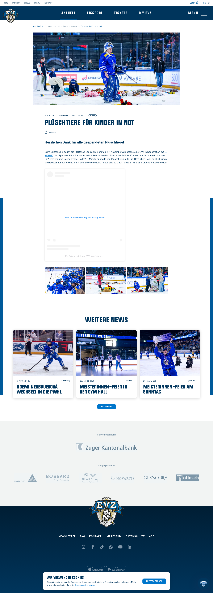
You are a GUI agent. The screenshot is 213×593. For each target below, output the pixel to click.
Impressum (114, 536)
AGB (152, 536)
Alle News (106, 406)
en (209, 3)
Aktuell (68, 13)
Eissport (95, 13)
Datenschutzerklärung (85, 585)
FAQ (82, 536)
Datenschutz (135, 536)
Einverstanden (154, 581)
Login (194, 2)
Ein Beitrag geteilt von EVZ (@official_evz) (84, 256)
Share (50, 132)
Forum (37, 3)
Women (92, 115)
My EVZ (145, 13)
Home (5, 3)
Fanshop (16, 3)
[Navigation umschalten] (197, 13)
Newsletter (67, 536)
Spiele (27, 3)
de (204, 3)
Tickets (121, 13)
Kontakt (48, 3)
